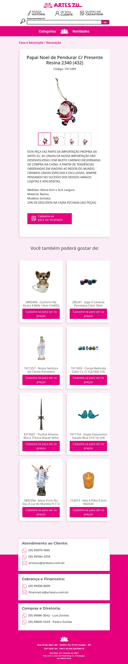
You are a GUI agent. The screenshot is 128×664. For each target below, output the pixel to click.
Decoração (53, 43)
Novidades (81, 31)
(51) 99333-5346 (64, 658)
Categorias (47, 31)
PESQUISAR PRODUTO (36, 19)
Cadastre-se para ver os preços (41, 314)
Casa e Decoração (31, 43)
